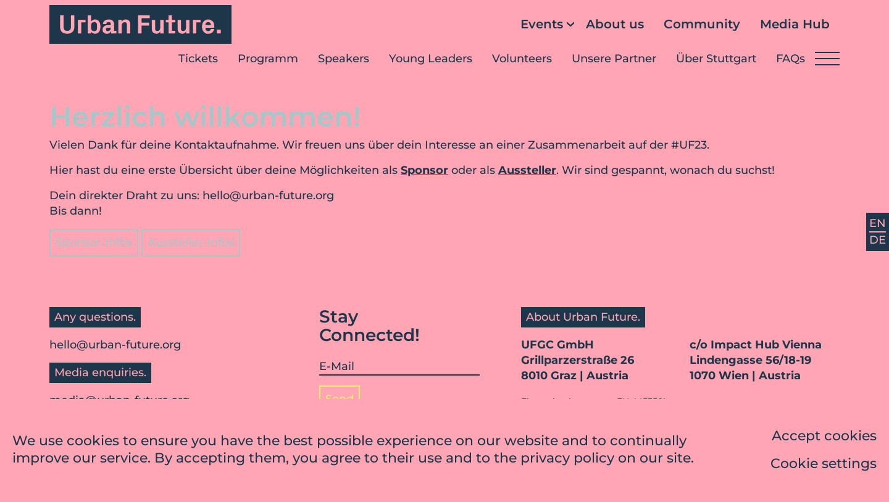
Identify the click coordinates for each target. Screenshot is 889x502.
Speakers (343, 58)
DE (877, 240)
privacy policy (567, 460)
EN (877, 223)
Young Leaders (430, 58)
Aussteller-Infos (191, 242)
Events (541, 24)
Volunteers (522, 58)
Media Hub (795, 24)
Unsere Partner (614, 58)
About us (615, 24)
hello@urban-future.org (268, 195)
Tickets (198, 58)
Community (702, 24)
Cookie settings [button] (823, 465)
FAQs (790, 58)
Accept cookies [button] (824, 437)
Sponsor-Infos (94, 242)
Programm (268, 58)
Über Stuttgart (716, 58)
